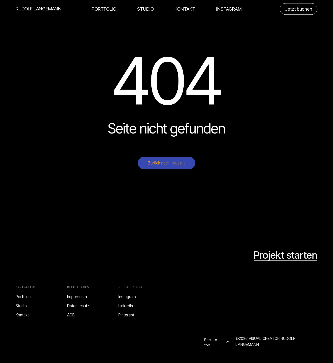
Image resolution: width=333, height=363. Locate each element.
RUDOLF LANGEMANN (38, 9)
